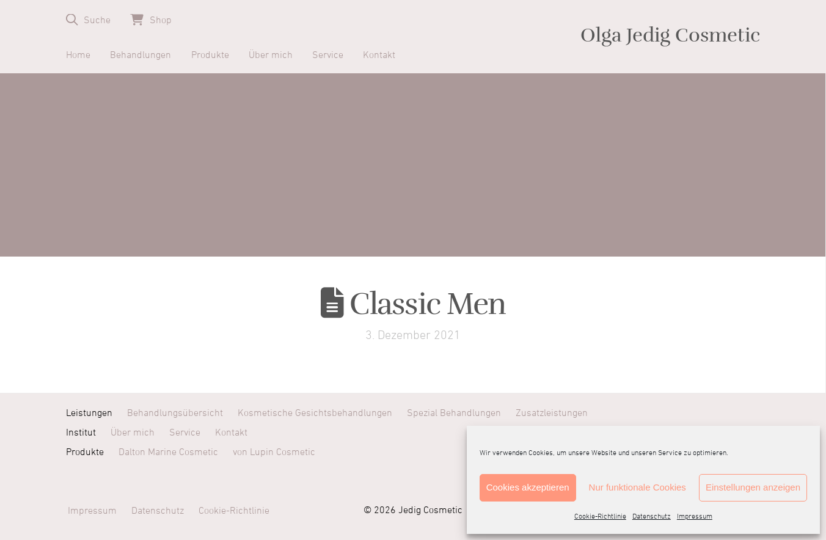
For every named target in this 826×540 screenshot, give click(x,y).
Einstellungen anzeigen (753, 487)
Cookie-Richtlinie (600, 516)
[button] (88, 20)
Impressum (694, 516)
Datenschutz (651, 516)
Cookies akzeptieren (527, 487)
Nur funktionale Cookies (637, 487)
